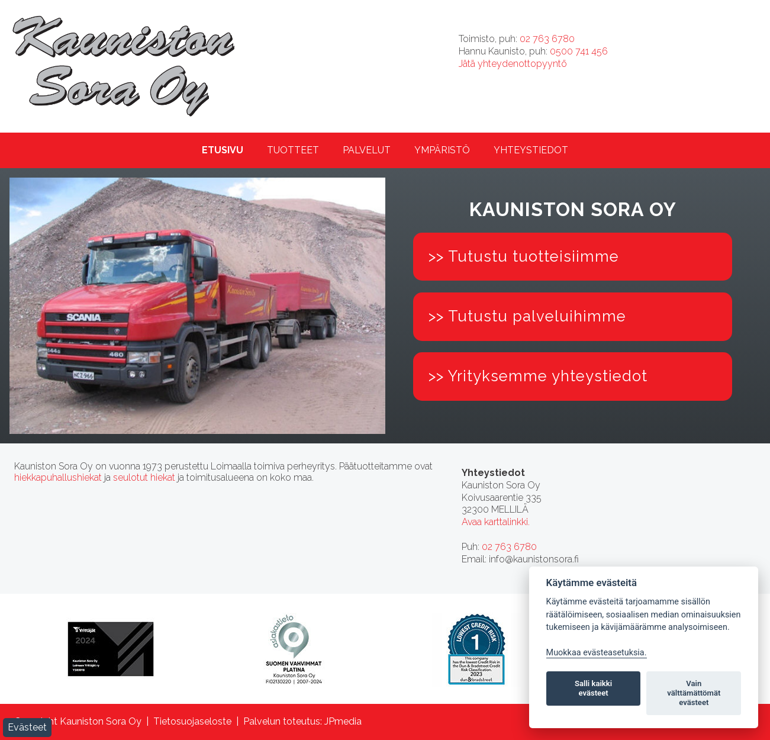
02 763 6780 (547, 38)
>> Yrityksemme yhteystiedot (538, 376)
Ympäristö (442, 150)
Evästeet (27, 727)
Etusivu (222, 150)
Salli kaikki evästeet (593, 688)
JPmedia (343, 721)
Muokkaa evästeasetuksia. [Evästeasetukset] (596, 653)
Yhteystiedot (531, 150)
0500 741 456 (579, 51)
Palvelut (367, 150)
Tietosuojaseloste (192, 721)
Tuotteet (293, 150)
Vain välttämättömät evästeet (693, 693)
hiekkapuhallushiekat (58, 477)
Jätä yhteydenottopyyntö (513, 63)
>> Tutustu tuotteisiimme (524, 256)
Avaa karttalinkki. (496, 521)
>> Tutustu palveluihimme (527, 316)
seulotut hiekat (144, 477)
